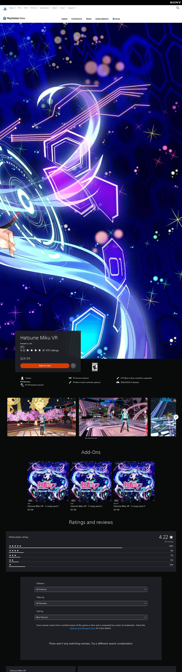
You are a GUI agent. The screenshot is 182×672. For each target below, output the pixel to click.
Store (62, 8)
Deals (88, 16)
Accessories (44, 8)
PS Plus (33, 8)
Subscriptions (102, 16)
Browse (116, 16)
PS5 (19, 8)
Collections (76, 16)
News (55, 8)
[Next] (176, 414)
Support (71, 8)
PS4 (25, 8)
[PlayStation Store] (14, 15)
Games (11, 8)
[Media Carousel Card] (41, 414)
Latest (64, 16)
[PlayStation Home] (5, 8)
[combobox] (91, 586)
